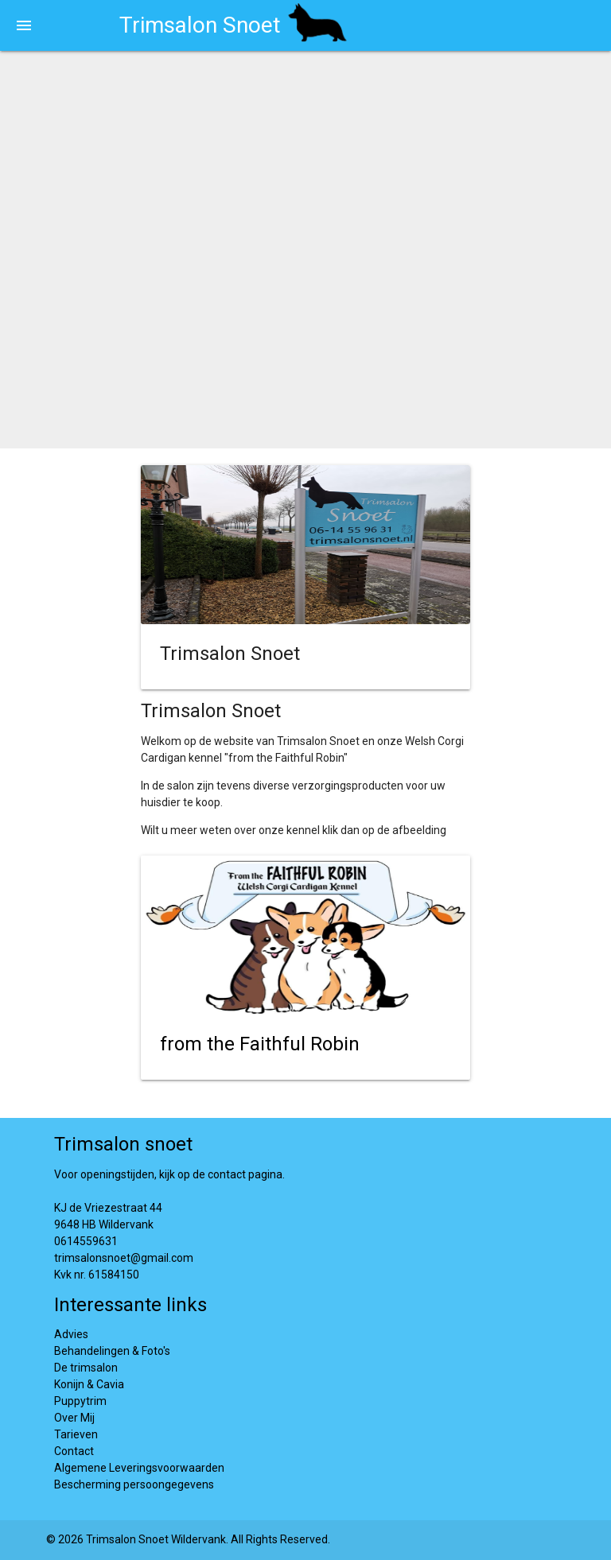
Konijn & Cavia (89, 1384)
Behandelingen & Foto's (112, 1351)
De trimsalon (86, 1367)
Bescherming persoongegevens (134, 1484)
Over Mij (74, 1417)
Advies (71, 1334)
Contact (74, 1451)
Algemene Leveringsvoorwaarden (139, 1467)
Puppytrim (80, 1401)
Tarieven (76, 1434)
